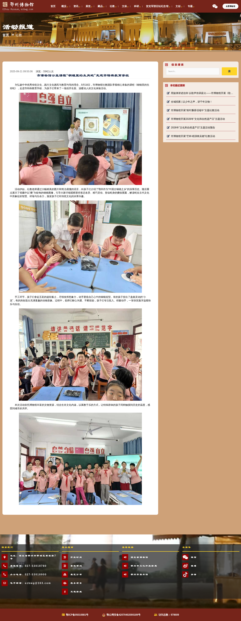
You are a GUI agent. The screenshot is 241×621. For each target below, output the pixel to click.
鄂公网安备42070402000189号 (123, 614)
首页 (5, 35)
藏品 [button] (100, 6)
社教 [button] (112, 6)
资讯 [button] (75, 6)
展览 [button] (88, 6)
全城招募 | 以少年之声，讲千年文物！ (189, 101)
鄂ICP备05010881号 (77, 614)
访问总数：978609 (168, 614)
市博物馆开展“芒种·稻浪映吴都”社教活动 (191, 136)
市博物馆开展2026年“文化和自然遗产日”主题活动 (196, 119)
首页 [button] (53, 6)
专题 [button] (190, 6)
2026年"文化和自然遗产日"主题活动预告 (191, 127)
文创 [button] (178, 6)
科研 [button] (136, 6)
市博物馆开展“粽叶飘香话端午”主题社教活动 (193, 110)
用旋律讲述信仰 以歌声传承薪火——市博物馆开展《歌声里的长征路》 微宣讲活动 (201, 93)
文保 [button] (124, 6)
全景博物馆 (230, 6)
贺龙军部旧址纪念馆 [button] (157, 6)
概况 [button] (63, 6)
